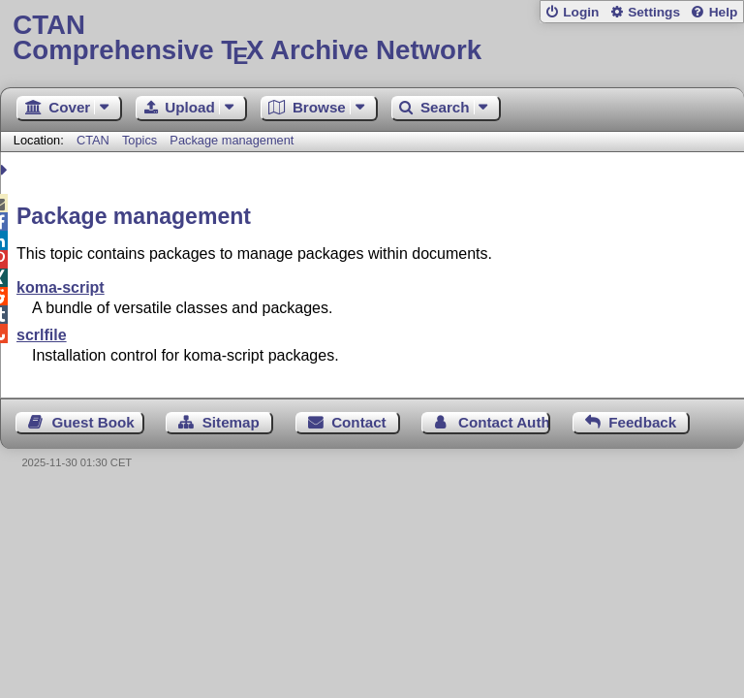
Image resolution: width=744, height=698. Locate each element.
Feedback (642, 422)
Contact (359, 422)
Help (723, 12)
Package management (232, 140)
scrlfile (41, 335)
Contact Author (504, 422)
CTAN (93, 140)
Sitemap (231, 422)
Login (581, 12)
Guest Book (93, 422)
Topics (141, 140)
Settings (654, 12)
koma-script (60, 287)
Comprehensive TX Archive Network (371, 38)
